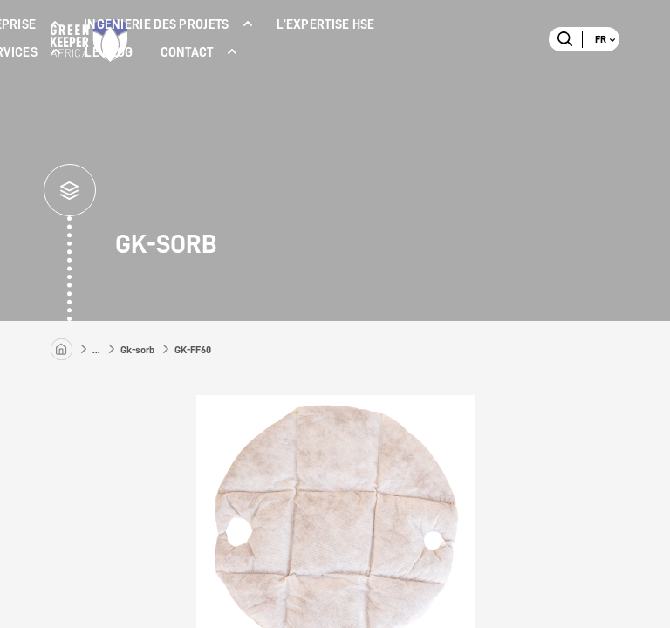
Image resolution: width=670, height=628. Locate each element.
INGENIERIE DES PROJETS (156, 24)
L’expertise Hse (326, 24)
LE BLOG (109, 52)
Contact (187, 52)
